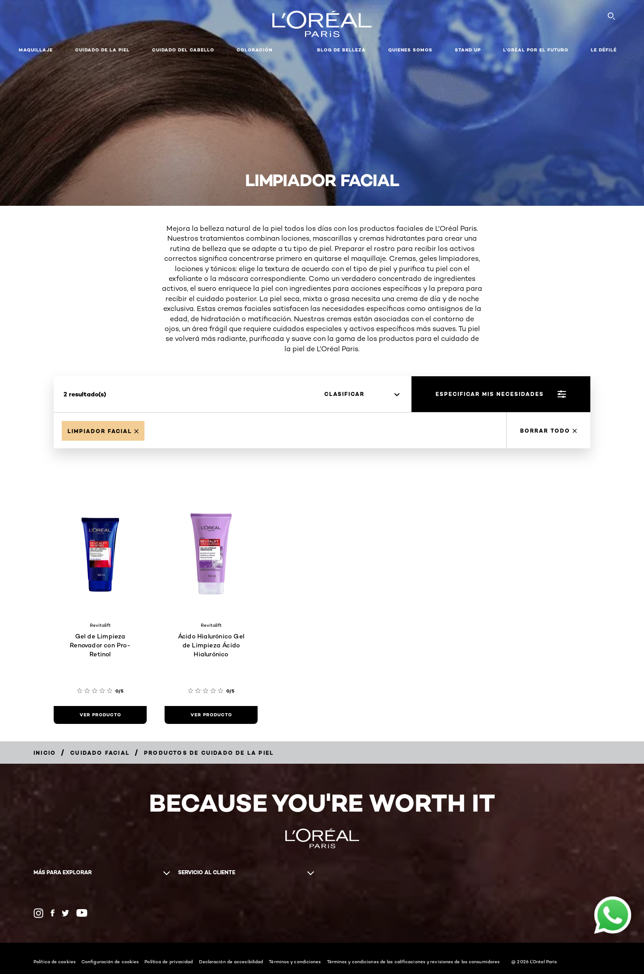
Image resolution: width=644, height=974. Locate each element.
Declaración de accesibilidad (231, 961)
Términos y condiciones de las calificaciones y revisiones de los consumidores (413, 961)
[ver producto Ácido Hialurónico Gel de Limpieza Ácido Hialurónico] (211, 715)
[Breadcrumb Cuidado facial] (100, 752)
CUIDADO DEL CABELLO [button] (183, 50)
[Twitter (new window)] (65, 913)
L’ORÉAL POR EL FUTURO (535, 50)
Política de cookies (55, 961)
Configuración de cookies (110, 961)
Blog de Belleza (341, 50)
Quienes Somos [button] (410, 50)
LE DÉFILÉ (604, 50)
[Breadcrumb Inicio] (45, 752)
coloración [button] (254, 50)
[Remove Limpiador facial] (103, 431)
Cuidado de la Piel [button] (102, 50)
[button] (294, 50)
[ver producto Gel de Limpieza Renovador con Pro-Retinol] (100, 715)
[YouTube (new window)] (81, 913)
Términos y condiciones (295, 961)
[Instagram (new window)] (38, 913)
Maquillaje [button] (36, 50)
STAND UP (468, 50)
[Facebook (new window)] (53, 913)
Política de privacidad (168, 961)
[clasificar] (362, 394)
